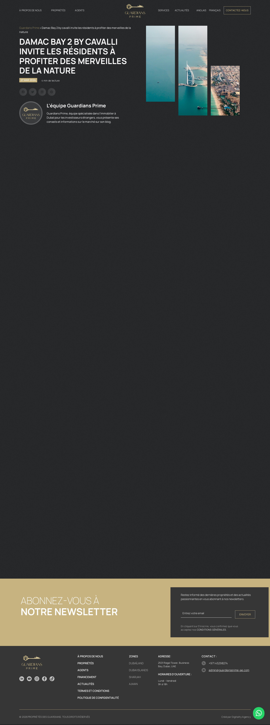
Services (163, 10)
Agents (79, 10)
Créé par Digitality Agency (236, 717)
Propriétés (58, 10)
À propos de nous (30, 10)
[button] (23, 92)
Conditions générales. (212, 630)
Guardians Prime (29, 28)
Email (184, 605)
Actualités (182, 10)
